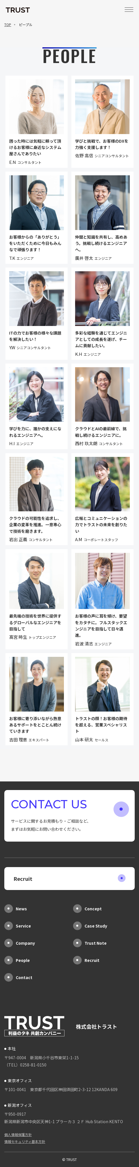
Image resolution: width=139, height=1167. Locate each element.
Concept (87, 908)
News (15, 908)
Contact (18, 977)
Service (17, 926)
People (17, 960)
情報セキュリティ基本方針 (24, 1141)
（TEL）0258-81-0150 (25, 1065)
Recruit (69, 878)
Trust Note (90, 943)
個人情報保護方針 (18, 1134)
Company (19, 943)
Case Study (90, 926)
